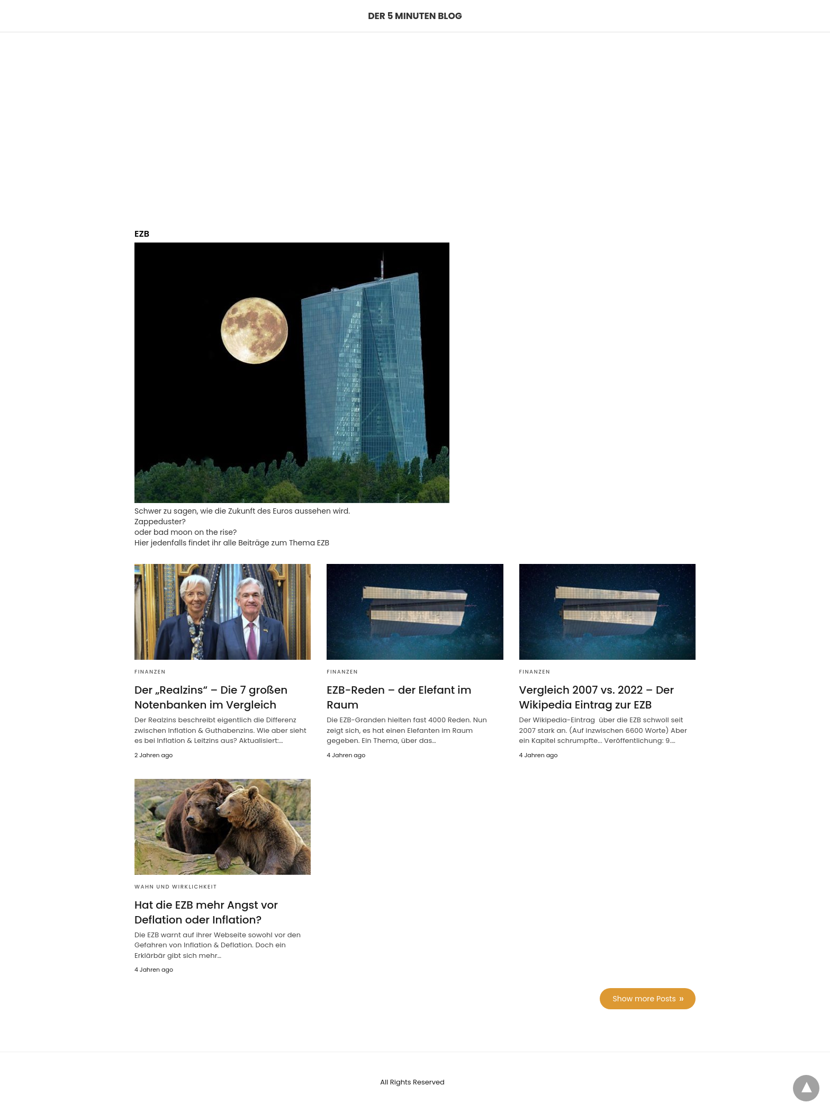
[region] (415, 122)
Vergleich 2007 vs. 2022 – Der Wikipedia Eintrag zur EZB (596, 697)
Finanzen (150, 672)
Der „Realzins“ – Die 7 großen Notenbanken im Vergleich (210, 697)
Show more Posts (644, 998)
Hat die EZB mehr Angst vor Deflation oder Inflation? (206, 912)
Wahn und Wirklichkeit (175, 887)
